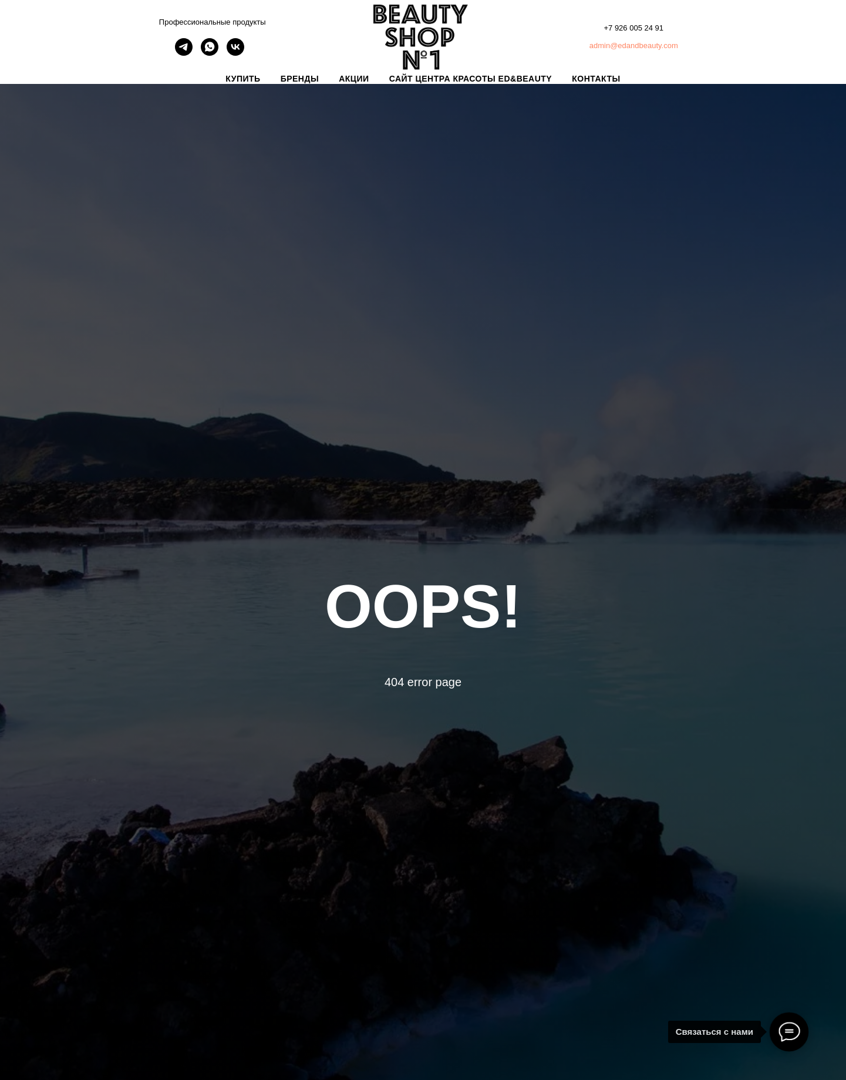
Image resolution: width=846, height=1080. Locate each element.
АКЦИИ (354, 78)
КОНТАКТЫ (596, 78)
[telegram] (184, 53)
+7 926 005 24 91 (633, 27)
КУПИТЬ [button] (242, 78)
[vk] (235, 53)
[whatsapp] (209, 53)
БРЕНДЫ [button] (300, 78)
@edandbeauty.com (644, 45)
